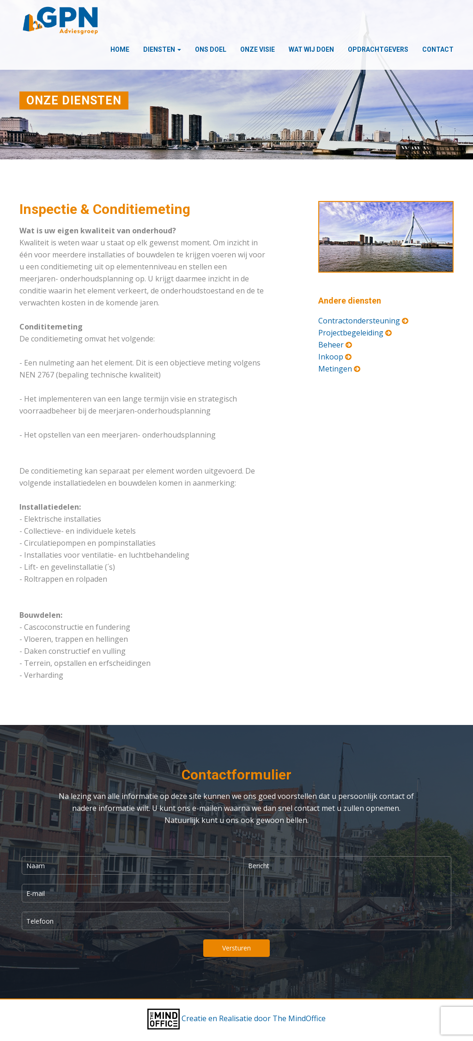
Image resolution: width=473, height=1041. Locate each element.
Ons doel (210, 49)
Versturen (236, 948)
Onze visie (257, 49)
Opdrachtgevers (378, 49)
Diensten (162, 49)
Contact (438, 49)
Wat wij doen (311, 49)
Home (119, 49)
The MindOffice (299, 1018)
